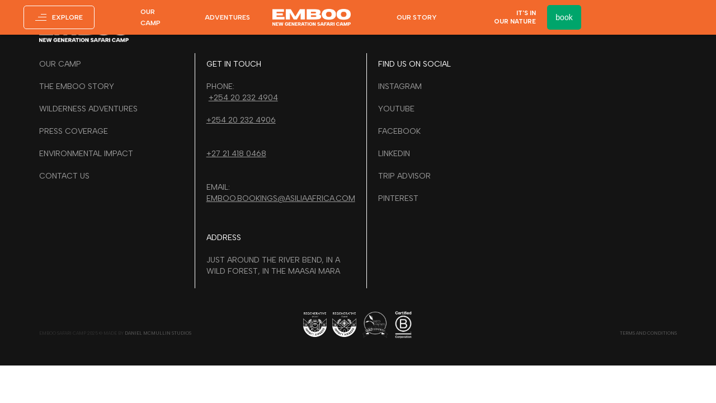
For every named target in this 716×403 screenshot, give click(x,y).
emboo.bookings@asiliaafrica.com (280, 198)
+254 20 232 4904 (243, 97)
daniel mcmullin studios (158, 333)
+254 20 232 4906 (241, 120)
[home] (311, 17)
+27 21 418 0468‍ (236, 153)
